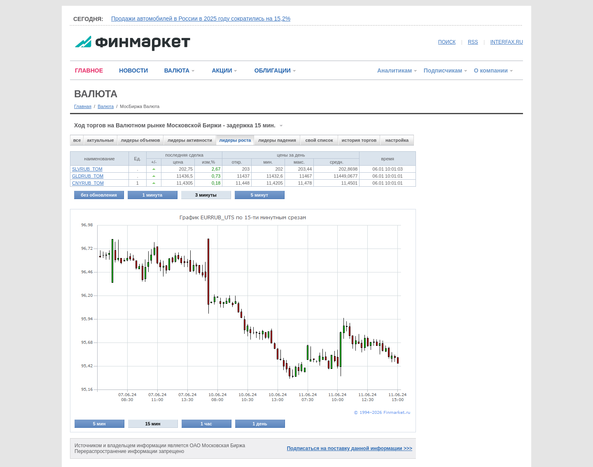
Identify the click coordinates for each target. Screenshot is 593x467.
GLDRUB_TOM (87, 176)
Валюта (106, 106)
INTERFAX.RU (506, 42)
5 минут (259, 194)
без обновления (99, 194)
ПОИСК (446, 42)
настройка (397, 140)
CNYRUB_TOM (88, 183)
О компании (491, 70)
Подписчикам (443, 70)
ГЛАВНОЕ (89, 70)
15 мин (153, 423)
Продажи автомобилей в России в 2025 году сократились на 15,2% (200, 18)
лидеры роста (235, 140)
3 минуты (206, 194)
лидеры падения (277, 140)
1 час (206, 423)
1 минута (152, 194)
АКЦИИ (222, 70)
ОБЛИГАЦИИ (272, 70)
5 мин (99, 423)
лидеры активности (190, 140)
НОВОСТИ (133, 70)
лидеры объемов (140, 140)
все (77, 140)
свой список (319, 140)
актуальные (100, 140)
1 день (259, 423)
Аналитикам (394, 70)
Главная (82, 106)
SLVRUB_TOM (87, 169)
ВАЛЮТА (176, 70)
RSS (473, 42)
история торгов (359, 140)
